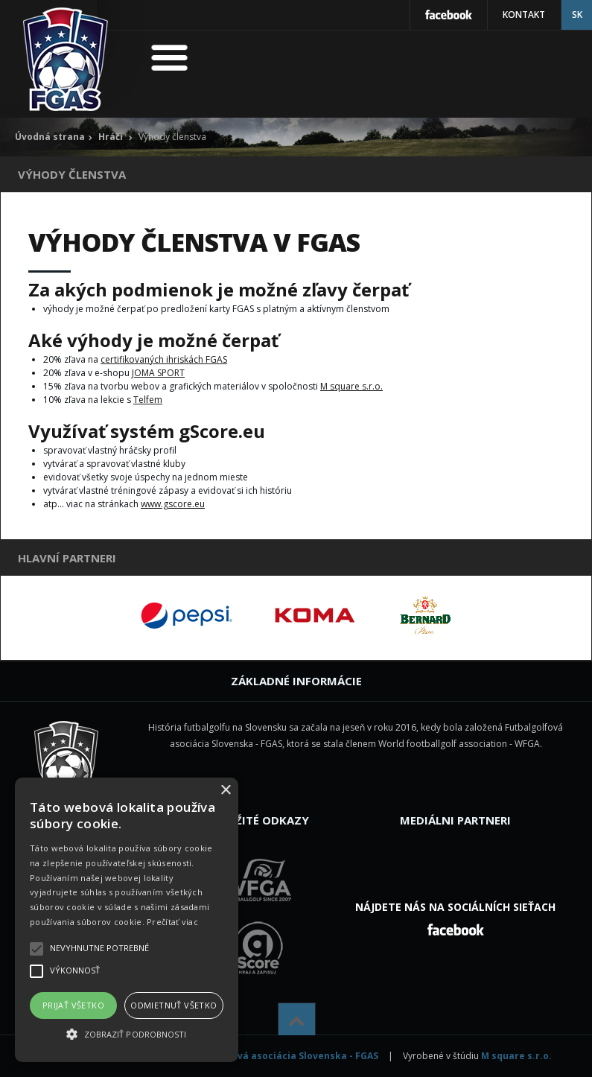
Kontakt (524, 14)
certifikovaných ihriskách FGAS (164, 359)
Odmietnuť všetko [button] (173, 1005)
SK (577, 14)
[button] (126, 1034)
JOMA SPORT (158, 372)
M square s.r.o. (351, 386)
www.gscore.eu (173, 504)
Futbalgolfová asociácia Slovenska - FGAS (280, 1055)
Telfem (147, 399)
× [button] (225, 790)
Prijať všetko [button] (73, 1005)
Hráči (110, 136)
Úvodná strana (50, 136)
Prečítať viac (172, 921)
